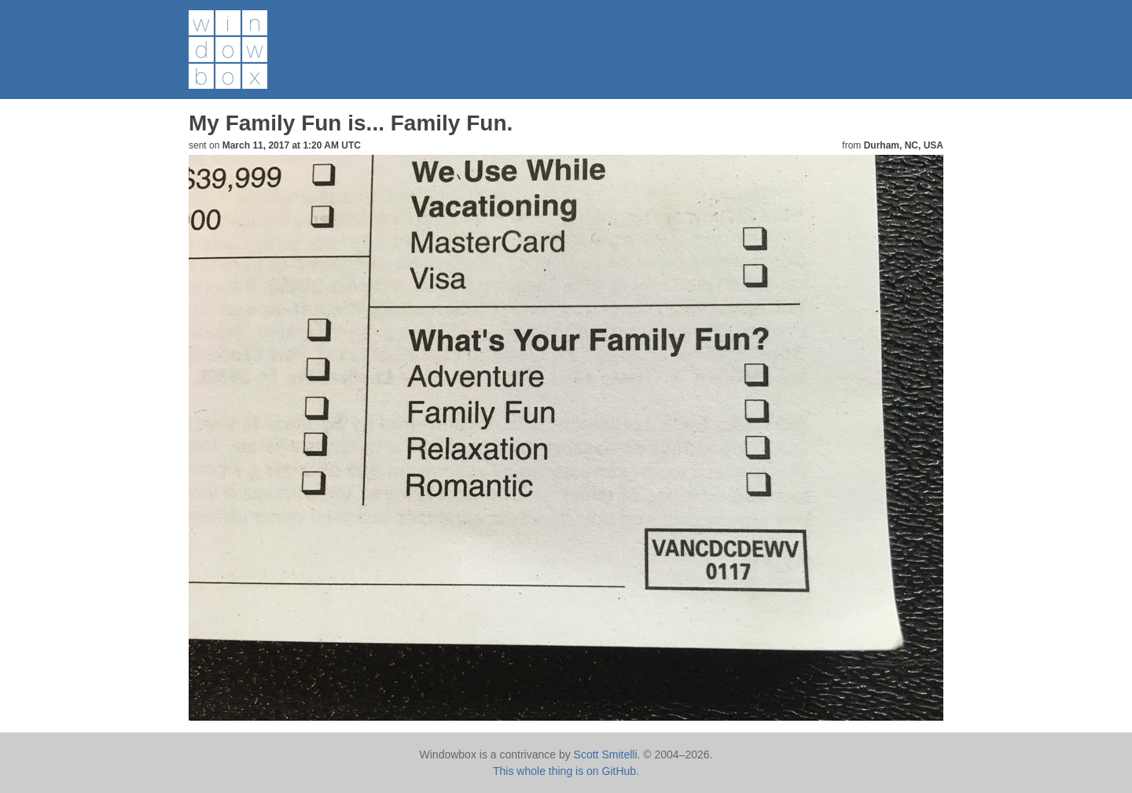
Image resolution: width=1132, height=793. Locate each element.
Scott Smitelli (606, 754)
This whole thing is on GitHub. (566, 771)
